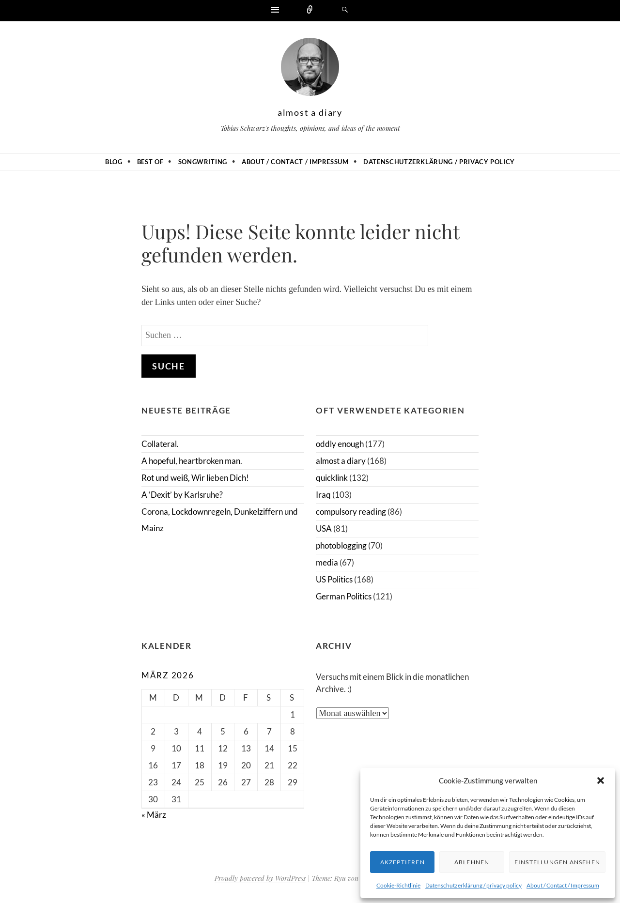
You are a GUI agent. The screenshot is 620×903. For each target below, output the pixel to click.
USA (324, 528)
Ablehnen (472, 862)
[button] (600, 780)
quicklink (332, 478)
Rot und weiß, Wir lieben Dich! (195, 478)
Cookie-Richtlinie (398, 885)
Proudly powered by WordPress (260, 878)
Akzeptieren (402, 862)
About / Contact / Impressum (563, 885)
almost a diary (310, 112)
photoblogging (341, 545)
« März (153, 815)
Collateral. (160, 444)
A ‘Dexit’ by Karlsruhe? (182, 495)
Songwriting (202, 162)
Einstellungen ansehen (557, 862)
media (327, 562)
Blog (114, 162)
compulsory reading (351, 511)
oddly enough (340, 444)
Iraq (323, 495)
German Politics (344, 596)
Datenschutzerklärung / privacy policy (473, 885)
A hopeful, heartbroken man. (191, 461)
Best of (150, 162)
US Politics (334, 579)
